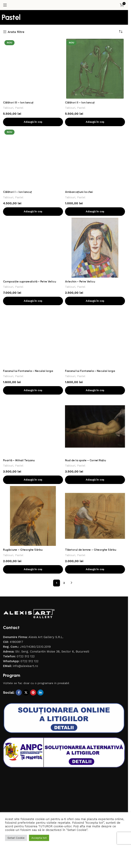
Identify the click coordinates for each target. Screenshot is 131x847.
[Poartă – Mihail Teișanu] (33, 288)
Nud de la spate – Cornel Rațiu (86, 349)
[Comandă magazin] (122, 32)
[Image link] (29, 502)
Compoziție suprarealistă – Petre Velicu (30, 174)
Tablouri (8, 52)
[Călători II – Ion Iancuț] (95, 69)
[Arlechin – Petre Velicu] (95, 192)
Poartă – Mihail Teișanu (19, 294)
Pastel (20, 52)
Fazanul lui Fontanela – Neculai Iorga (28, 260)
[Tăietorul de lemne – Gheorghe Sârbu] (95, 405)
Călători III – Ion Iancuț (19, 47)
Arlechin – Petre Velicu (80, 226)
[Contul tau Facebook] (19, 582)
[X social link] (26, 582)
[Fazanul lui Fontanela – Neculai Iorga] (33, 254)
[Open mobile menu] (5, 5)
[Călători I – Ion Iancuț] (33, 130)
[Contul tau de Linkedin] (40, 582)
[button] (33, 122)
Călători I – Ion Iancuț (18, 136)
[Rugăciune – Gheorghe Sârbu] (33, 405)
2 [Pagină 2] (64, 472)
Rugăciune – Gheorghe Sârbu (23, 439)
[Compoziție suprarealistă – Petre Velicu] (33, 166)
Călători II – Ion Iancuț (80, 102)
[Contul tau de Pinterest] (33, 582)
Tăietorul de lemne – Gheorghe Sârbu (91, 439)
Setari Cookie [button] (16, 837)
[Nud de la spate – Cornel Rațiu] (95, 316)
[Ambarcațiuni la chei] (95, 130)
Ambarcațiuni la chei (79, 136)
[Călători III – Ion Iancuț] (33, 41)
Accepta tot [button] (39, 837)
